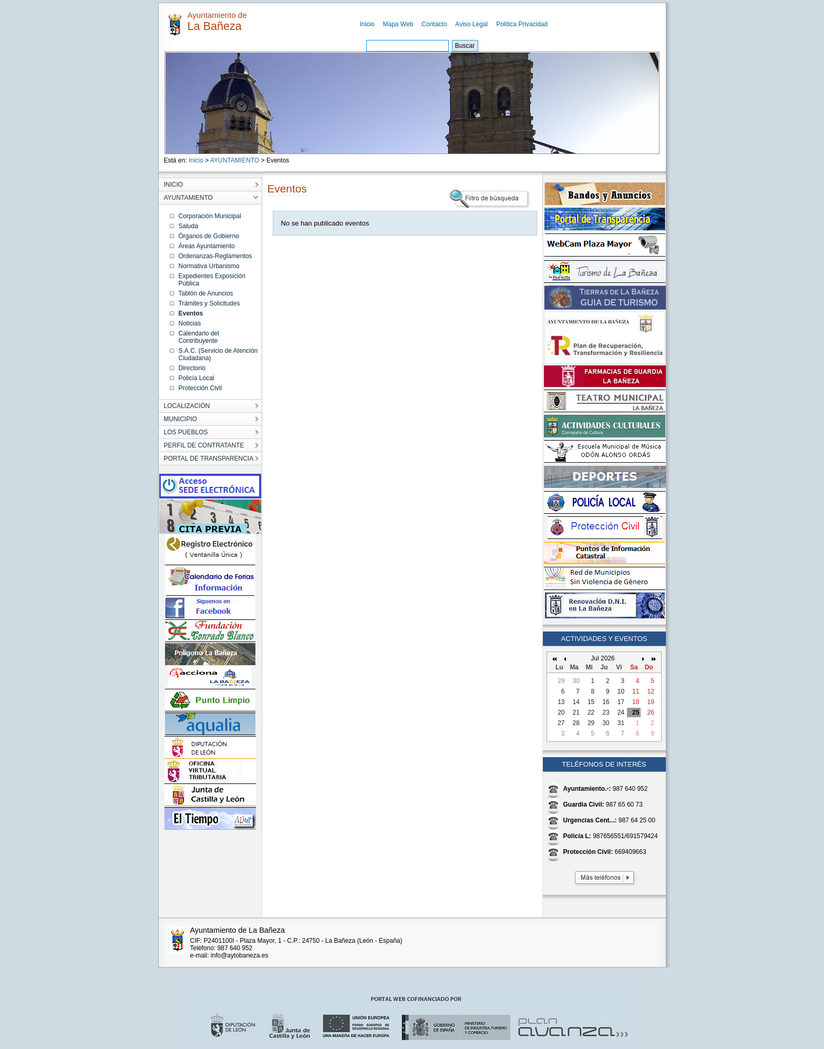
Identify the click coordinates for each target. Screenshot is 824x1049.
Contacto (434, 24)
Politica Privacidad (522, 24)
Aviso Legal (471, 24)
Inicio (367, 24)
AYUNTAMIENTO (234, 160)
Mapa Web (398, 24)
